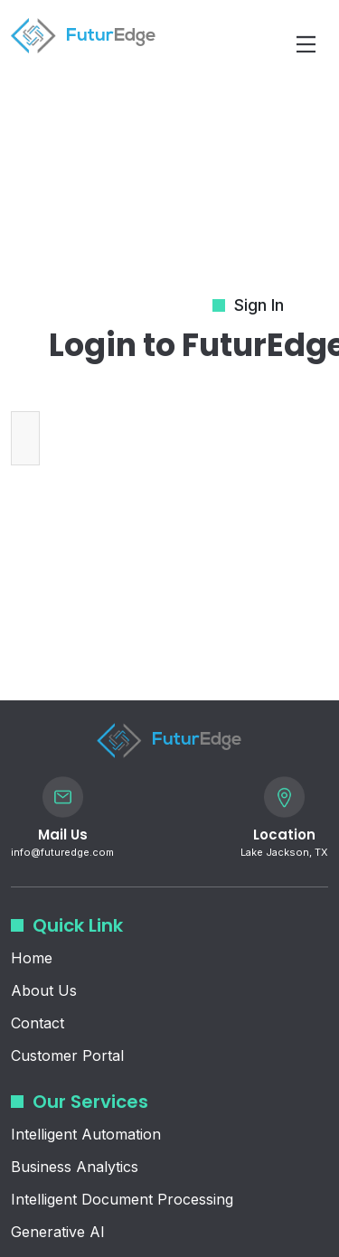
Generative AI (58, 1232)
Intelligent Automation (86, 1134)
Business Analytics (74, 1167)
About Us (44, 990)
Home (31, 958)
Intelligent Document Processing (122, 1199)
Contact (37, 1023)
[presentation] (191, 438)
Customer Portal (67, 1055)
